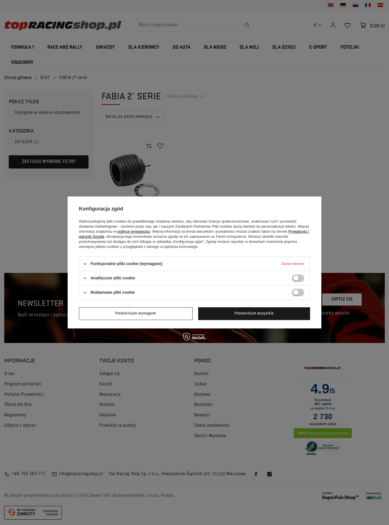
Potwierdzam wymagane (135, 313)
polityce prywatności (134, 231)
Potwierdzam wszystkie (254, 313)
